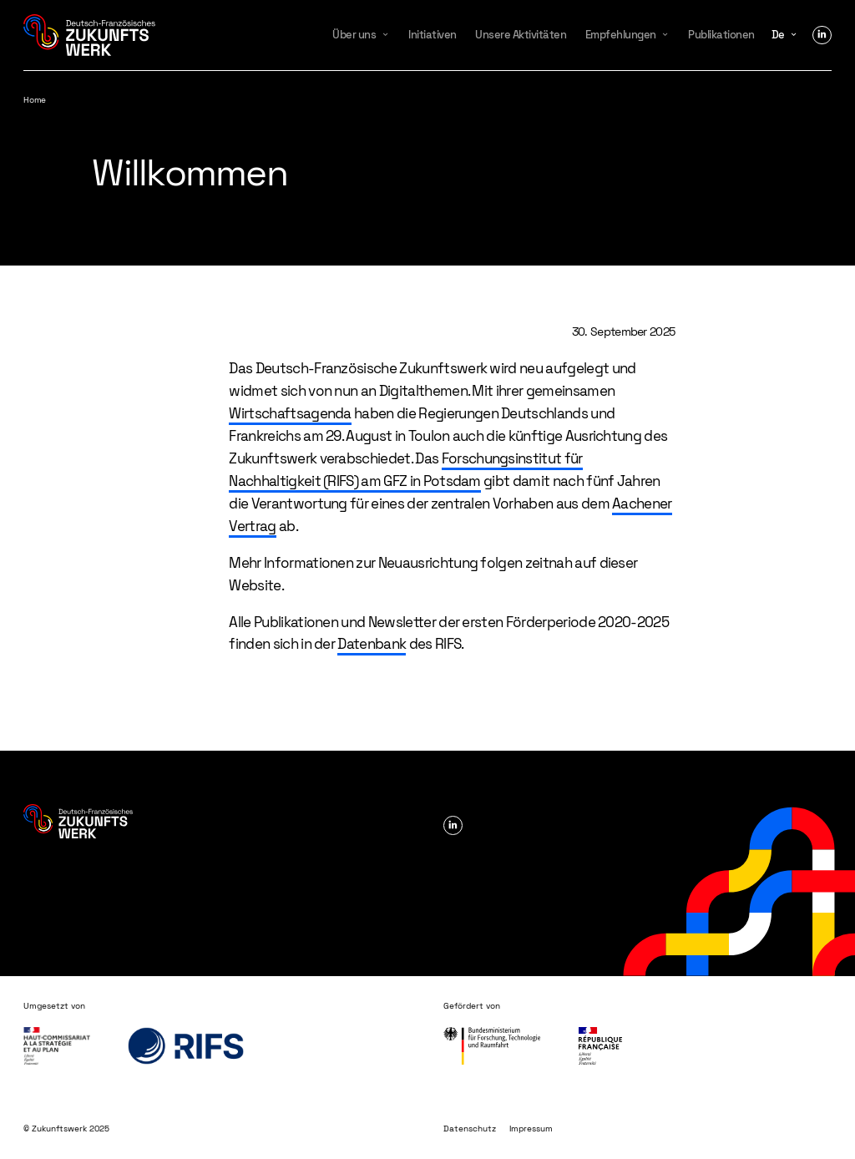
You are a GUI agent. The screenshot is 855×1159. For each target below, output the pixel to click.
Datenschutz (469, 1128)
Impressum (531, 1128)
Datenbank (371, 644)
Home (34, 99)
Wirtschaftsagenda (290, 413)
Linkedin (822, 35)
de (778, 35)
